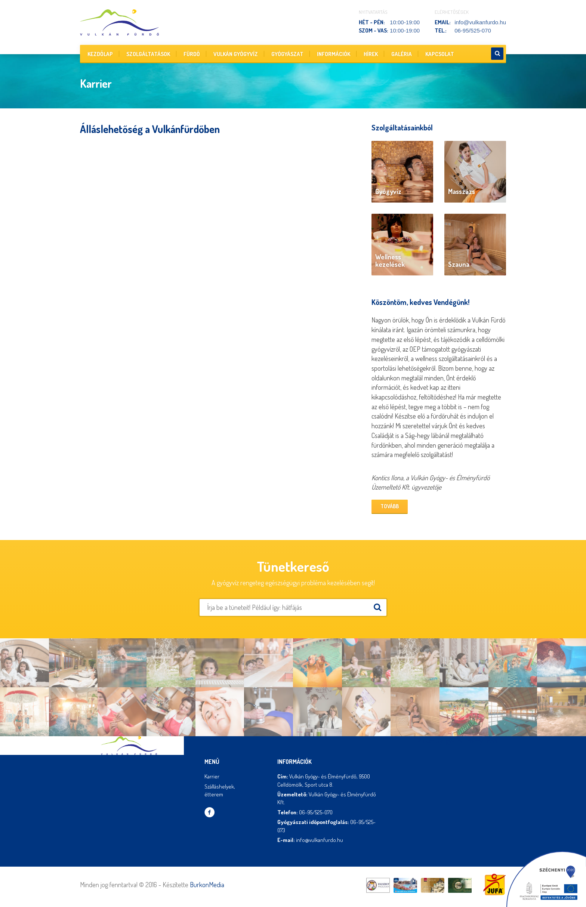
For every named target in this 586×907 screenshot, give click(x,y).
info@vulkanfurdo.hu (480, 22)
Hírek (371, 54)
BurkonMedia (207, 884)
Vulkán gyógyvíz (235, 54)
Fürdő (191, 54)
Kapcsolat (439, 54)
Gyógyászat (287, 54)
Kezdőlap (100, 54)
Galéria (401, 54)
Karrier (211, 776)
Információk (333, 54)
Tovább (389, 506)
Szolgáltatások (148, 54)
